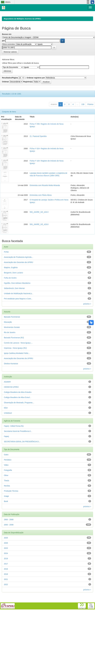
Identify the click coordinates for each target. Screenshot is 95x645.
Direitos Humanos (11, 380)
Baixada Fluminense (12, 333)
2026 (6, 559)
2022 (6, 601)
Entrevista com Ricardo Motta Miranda (45, 202)
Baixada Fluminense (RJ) (14, 354)
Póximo (90, 121)
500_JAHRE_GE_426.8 (39, 241)
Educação (8, 339)
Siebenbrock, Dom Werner (14, 305)
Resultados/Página (10, 94)
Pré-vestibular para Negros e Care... (18, 315)
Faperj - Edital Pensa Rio (14, 442)
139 (82, 121)
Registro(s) (28, 98)
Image (6, 513)
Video (6, 481)
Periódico (7, 476)
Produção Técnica (11, 507)
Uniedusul (8, 429)
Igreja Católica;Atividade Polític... (17, 370)
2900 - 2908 (8, 536)
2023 (6, 565)
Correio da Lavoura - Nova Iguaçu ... (18, 359)
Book (6, 518)
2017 (6, 580)
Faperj (6, 453)
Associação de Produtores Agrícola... (18, 274)
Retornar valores (10, 68)
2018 (6, 591)
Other (6, 492)
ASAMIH (7, 398)
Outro (6, 471)
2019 (6, 575)
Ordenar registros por (36, 94)
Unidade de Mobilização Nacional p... (18, 310)
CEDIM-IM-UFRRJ (11, 403)
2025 (6, 554)
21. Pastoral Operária (38, 153)
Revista (7, 502)
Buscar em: (7, 51)
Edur (6, 424)
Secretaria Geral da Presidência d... (18, 448)
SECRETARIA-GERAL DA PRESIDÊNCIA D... (22, 458)
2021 (6, 596)
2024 (6, 570)
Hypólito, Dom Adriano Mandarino (17, 300)
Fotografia (8, 487)
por (3, 57)
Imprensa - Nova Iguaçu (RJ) (15, 364)
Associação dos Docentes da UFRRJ (18, 279)
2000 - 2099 (8, 541)
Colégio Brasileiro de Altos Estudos (17, 409)
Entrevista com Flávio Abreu (41, 212)
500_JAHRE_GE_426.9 (39, 228)
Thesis (6, 497)
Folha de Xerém (10, 294)
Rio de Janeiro (9, 349)
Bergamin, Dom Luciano (13, 289)
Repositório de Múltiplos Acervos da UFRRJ (22, 35)
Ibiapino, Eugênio (11, 284)
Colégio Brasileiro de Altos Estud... (17, 414)
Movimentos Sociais (12, 344)
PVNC (6, 268)
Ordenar (5, 98)
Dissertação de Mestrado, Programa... (19, 419)
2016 (6, 585)
